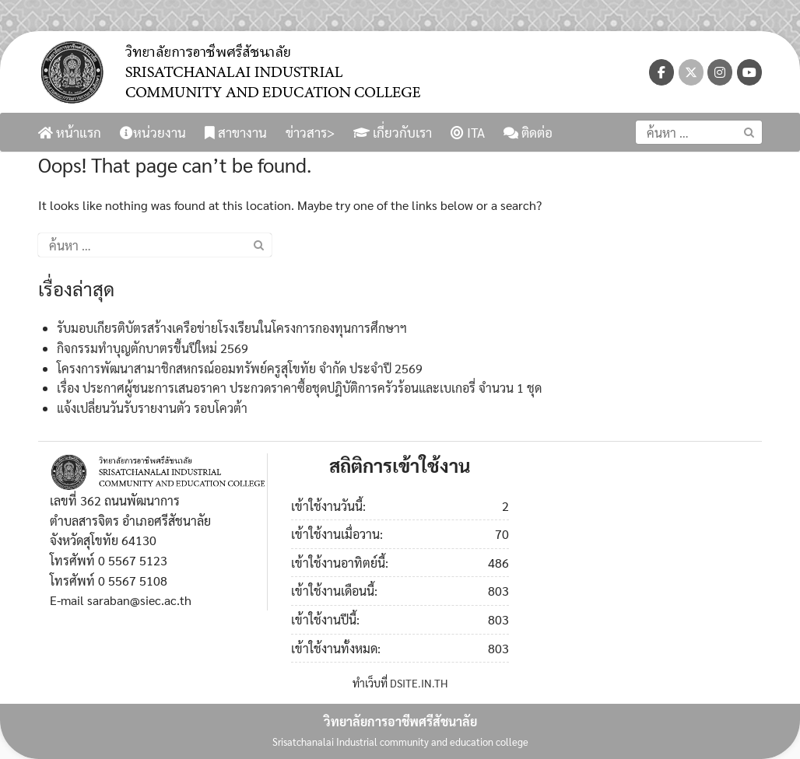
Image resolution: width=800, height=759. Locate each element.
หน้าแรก (69, 132)
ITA (468, 132)
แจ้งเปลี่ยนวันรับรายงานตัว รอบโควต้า (152, 408)
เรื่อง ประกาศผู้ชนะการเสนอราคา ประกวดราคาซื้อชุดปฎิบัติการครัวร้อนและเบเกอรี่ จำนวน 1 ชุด (299, 388)
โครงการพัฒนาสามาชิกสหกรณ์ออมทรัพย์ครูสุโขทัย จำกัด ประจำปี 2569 (240, 368)
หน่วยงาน (153, 132)
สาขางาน (236, 132)
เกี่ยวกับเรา (392, 132)
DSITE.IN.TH (418, 683)
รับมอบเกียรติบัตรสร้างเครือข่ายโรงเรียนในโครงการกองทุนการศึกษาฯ (232, 328)
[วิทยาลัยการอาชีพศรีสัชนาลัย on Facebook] (661, 72)
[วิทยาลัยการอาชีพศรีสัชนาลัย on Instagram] (719, 72)
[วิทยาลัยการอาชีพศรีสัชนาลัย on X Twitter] (691, 72)
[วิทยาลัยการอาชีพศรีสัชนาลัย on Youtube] (749, 72)
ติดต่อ (528, 132)
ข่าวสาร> (310, 132)
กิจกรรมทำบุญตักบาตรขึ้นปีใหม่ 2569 (152, 348)
